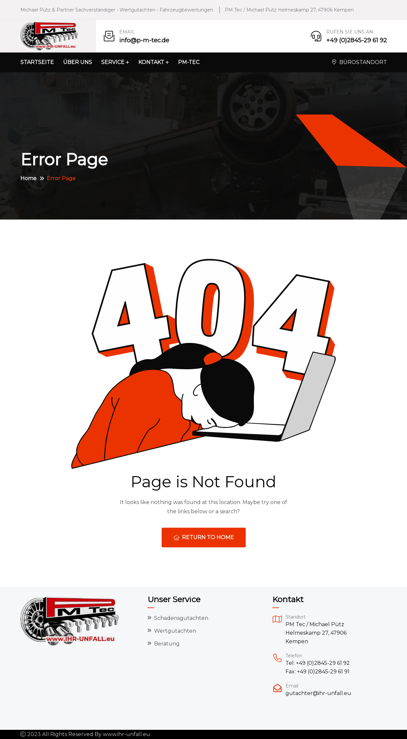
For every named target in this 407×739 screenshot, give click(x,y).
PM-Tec (188, 62)
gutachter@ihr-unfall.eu (318, 693)
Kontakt (151, 62)
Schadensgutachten (181, 618)
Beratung (167, 644)
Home (28, 178)
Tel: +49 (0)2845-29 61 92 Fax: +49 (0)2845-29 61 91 (317, 667)
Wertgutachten (175, 631)
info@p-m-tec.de (144, 40)
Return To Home (203, 537)
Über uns (77, 62)
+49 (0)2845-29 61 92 (356, 40)
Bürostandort (359, 62)
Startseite (37, 62)
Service (112, 62)
